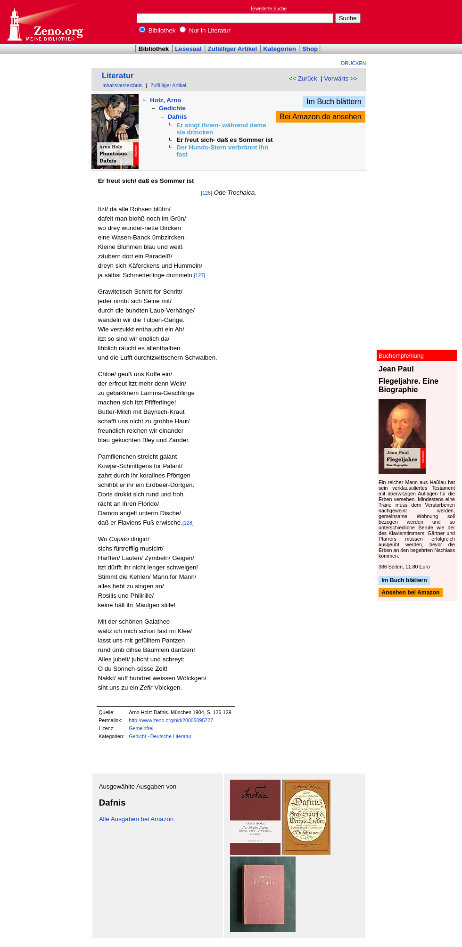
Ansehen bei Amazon (410, 593)
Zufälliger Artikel (232, 48)
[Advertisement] (418, 21)
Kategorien (279, 48)
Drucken (353, 63)
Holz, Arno (165, 100)
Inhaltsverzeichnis (122, 85)
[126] (206, 193)
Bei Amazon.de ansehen (320, 117)
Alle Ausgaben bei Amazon (136, 819)
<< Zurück (303, 78)
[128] (188, 523)
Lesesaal (188, 48)
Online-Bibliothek (45, 22)
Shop (310, 48)
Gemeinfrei (141, 728)
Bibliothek (157, 30)
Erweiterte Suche (269, 8)
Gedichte (172, 108)
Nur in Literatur (205, 30)
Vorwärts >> (340, 78)
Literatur (118, 75)
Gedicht (137, 736)
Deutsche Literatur (170, 736)
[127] (199, 275)
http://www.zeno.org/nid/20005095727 (171, 720)
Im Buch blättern (334, 102)
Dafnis (177, 116)
